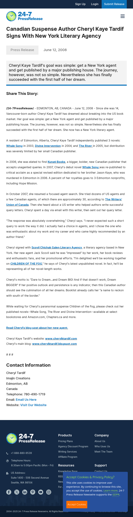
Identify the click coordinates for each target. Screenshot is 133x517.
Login (95, 4)
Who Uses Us (102, 446)
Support (101, 465)
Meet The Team (103, 452)
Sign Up (80, 4)
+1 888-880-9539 (21, 453)
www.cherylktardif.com (61, 338)
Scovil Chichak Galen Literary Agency (57, 247)
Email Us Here (26, 399)
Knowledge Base (67, 471)
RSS (60, 476)
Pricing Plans (65, 441)
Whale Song (14, 146)
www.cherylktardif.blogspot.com (54, 344)
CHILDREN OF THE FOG (26, 263)
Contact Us (101, 471)
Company (102, 435)
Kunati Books (56, 162)
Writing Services (67, 452)
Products (65, 435)
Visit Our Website (33, 405)
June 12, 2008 (55, 50)
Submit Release (114, 4)
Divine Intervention (48, 146)
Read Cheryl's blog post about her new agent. (37, 328)
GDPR (115, 494)
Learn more (111, 490)
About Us (100, 441)
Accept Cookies (77, 504)
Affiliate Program (67, 457)
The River (85, 146)
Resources (66, 465)
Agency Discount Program (73, 446)
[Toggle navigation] (122, 16)
